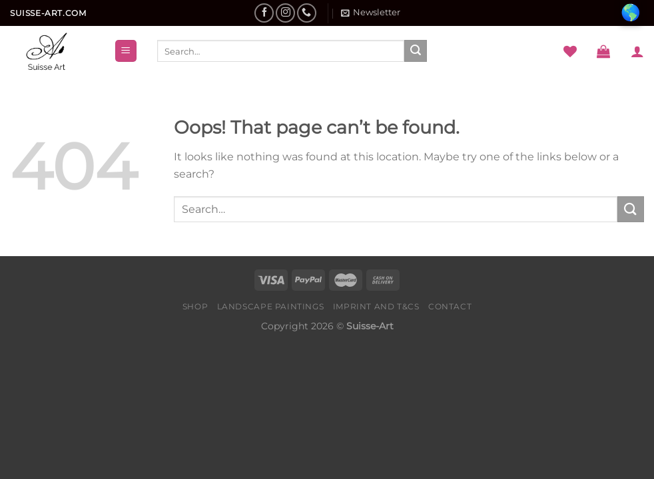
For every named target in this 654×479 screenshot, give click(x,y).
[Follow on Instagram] (285, 13)
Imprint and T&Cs (376, 306)
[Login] (637, 51)
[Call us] (306, 13)
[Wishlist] (570, 51)
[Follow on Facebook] (264, 13)
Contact (450, 306)
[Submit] (415, 51)
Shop (195, 306)
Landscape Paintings (270, 306)
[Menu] (126, 51)
